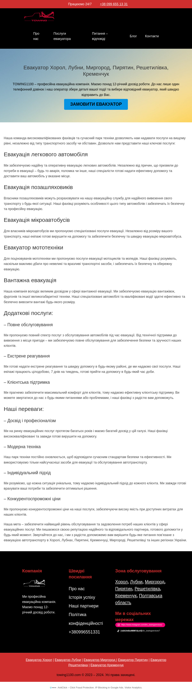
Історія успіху (82, 597)
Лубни (136, 581)
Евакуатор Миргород (100, 660)
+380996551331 (84, 632)
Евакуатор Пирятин (133, 660)
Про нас (77, 588)
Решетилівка (147, 588)
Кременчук (126, 595)
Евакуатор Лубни (68, 660)
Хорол (121, 581)
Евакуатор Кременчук (107, 665)
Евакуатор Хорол (39, 660)
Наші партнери (83, 606)
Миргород (154, 581)
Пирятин (123, 588)
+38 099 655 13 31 (114, 4)
